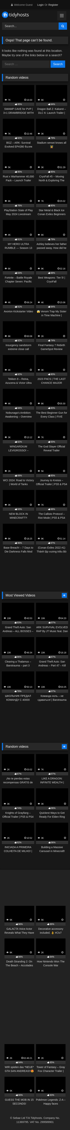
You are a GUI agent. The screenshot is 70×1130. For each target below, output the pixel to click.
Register (53, 4)
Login (40, 4)
